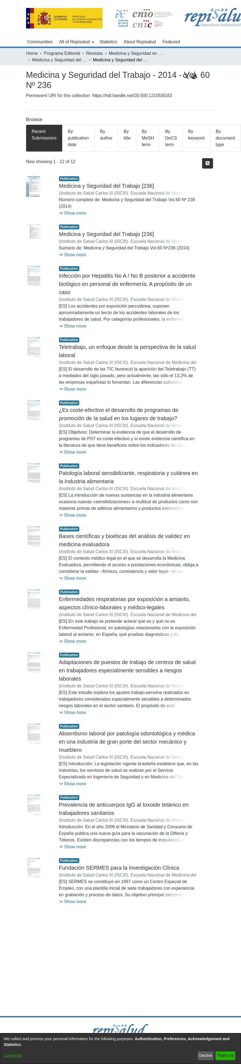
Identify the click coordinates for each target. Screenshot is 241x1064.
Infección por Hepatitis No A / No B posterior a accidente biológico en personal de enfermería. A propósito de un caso (127, 284)
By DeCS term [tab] (171, 138)
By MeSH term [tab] (148, 138)
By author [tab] (106, 134)
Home (32, 53)
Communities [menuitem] (40, 41)
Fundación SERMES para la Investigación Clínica (119, 868)
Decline (205, 1055)
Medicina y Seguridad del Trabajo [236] (106, 186)
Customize (13, 1055)
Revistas (94, 53)
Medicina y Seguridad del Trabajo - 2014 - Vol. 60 (59, 60)
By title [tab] (127, 134)
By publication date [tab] (78, 138)
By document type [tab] (225, 138)
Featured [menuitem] (171, 41)
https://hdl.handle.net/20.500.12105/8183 (132, 95)
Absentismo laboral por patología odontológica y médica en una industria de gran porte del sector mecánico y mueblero (127, 741)
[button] (73, 213)
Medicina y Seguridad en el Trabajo (136, 53)
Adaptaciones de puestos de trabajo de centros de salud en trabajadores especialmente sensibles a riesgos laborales (127, 670)
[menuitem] (76, 42)
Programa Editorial (62, 53)
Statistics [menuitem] (108, 41)
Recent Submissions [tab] (44, 134)
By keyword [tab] (196, 134)
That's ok (225, 1055)
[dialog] (120, 1048)
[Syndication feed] (207, 163)
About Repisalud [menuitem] (140, 41)
